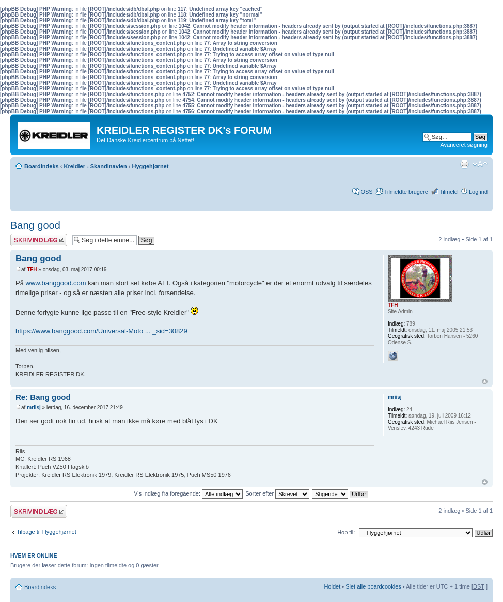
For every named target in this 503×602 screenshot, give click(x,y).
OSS (366, 192)
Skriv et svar (38, 240)
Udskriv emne (464, 164)
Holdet (332, 586)
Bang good (35, 225)
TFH (32, 269)
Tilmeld (448, 192)
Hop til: (346, 532)
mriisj (34, 407)
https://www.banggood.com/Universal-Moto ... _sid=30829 (101, 331)
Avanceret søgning (464, 145)
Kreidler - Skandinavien (95, 166)
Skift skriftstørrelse (480, 164)
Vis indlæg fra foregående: (188, 493)
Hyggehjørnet (150, 166)
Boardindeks (41, 166)
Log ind (478, 192)
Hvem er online (33, 555)
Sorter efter (277, 493)
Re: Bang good (43, 397)
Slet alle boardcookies (373, 586)
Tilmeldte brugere (406, 192)
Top (485, 381)
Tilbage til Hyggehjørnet (46, 532)
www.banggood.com (56, 283)
